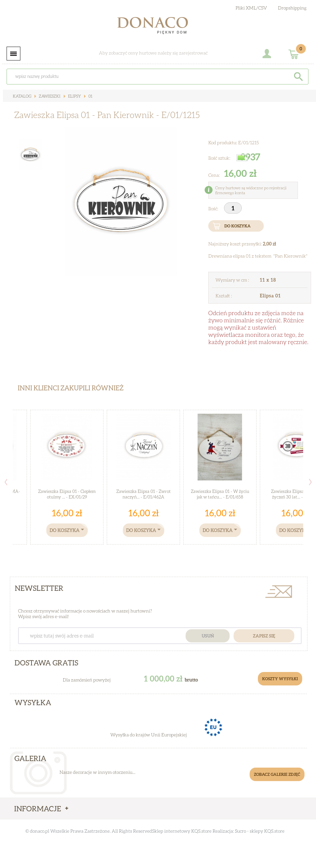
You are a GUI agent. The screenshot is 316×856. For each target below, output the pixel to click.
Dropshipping (292, 8)
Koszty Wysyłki (280, 678)
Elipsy (74, 96)
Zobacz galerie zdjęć (277, 774)
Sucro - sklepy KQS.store (259, 831)
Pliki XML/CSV (251, 8)
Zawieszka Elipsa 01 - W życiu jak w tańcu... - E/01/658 (220, 494)
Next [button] (310, 482)
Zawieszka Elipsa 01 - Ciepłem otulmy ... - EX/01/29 (67, 494)
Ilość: (213, 208)
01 (89, 96)
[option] (121, 201)
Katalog (22, 96)
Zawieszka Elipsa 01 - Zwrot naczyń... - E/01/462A (143, 494)
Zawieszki (49, 96)
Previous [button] (6, 482)
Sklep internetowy (171, 831)
